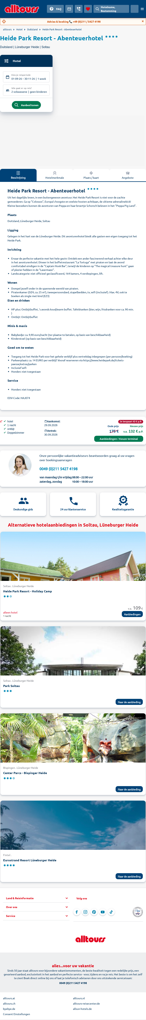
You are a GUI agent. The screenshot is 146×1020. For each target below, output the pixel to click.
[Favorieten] (88, 9)
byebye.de (9, 1009)
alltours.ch (9, 1004)
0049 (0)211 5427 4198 (58, 469)
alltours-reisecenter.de (86, 1004)
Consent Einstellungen (16, 1014)
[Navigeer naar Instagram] (85, 912)
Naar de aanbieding (129, 703)
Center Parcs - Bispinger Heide (25, 774)
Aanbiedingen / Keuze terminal (119, 439)
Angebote (128, 175)
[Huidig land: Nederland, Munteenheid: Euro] (134, 9)
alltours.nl (79, 999)
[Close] (143, 21)
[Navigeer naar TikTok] (111, 912)
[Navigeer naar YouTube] (102, 912)
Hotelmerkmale (54, 175)
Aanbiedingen (132, 615)
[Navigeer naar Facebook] (76, 912)
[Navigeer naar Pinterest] (94, 912)
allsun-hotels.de (82, 1009)
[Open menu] (142, 9)
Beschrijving (18, 175)
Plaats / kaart (91, 175)
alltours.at (9, 999)
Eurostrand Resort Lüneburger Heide (29, 861)
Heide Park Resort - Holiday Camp (27, 592)
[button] (37, 899)
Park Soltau (11, 686)
